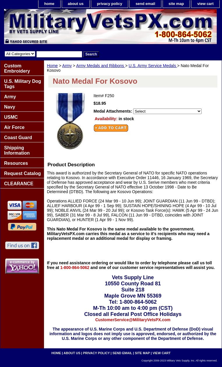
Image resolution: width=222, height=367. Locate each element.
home (49, 3)
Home (52, 65)
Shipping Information (17, 150)
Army (67, 65)
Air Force (14, 127)
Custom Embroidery (17, 68)
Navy (9, 106)
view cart (205, 3)
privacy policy (109, 3)
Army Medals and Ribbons (100, 65)
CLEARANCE (18, 183)
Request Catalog (22, 173)
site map (176, 3)
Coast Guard (18, 137)
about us (76, 3)
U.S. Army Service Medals (153, 65)
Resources (16, 163)
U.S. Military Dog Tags (22, 84)
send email (145, 3)
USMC (11, 117)
